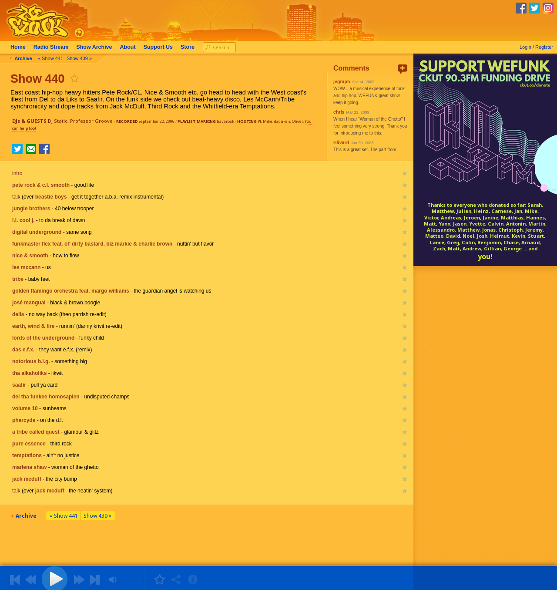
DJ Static (57, 121)
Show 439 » (81, 58)
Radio (52, 47)
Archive (96, 47)
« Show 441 (52, 58)
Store (189, 47)
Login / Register (536, 47)
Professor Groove (91, 121)
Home (19, 47)
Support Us (159, 47)
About (130, 47)
